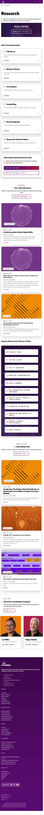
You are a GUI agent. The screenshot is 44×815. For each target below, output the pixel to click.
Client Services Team (9, 683)
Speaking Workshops (6, 718)
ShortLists (3, 698)
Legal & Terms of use (9, 685)
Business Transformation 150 (8, 742)
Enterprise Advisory (6, 720)
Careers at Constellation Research (12, 680)
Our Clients (6, 676)
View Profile (9, 644)
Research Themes (5, 701)
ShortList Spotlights (6, 733)
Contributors (4, 700)
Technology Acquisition (7, 716)
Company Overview (8, 674)
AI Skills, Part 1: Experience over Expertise (16, 535)
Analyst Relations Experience (8, 762)
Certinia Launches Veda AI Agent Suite (18, 232)
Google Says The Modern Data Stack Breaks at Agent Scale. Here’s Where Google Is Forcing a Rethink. (21, 491)
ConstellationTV (5, 729)
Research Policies (5, 703)
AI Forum (3, 758)
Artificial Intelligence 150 (7, 747)
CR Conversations (5, 734)
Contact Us (6, 681)
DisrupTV (3, 727)
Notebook (3, 776)
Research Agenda (5, 694)
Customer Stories (5, 773)
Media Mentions (7, 678)
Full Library (4, 693)
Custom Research (5, 714)
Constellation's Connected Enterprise (10, 757)
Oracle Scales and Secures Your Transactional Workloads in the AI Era (18, 324)
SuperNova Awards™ (6, 744)
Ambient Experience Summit (8, 764)
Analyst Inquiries (5, 711)
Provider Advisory (5, 713)
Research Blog (4, 696)
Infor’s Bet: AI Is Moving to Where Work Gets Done (19, 579)
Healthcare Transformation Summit (9, 760)
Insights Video (4, 731)
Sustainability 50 (5, 749)
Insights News (4, 771)
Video (2, 778)
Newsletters (4, 775)
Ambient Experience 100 (7, 745)
